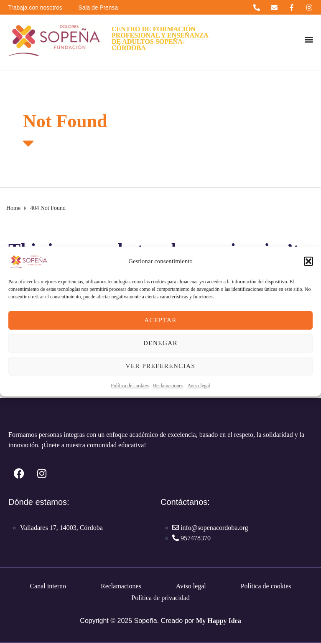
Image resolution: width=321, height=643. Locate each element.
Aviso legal (199, 385)
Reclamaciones (168, 385)
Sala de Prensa (100, 7)
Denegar (160, 343)
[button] (308, 261)
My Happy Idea (218, 620)
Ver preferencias (161, 366)
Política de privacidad (160, 597)
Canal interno (48, 586)
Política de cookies (130, 385)
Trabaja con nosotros (35, 7)
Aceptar (160, 320)
